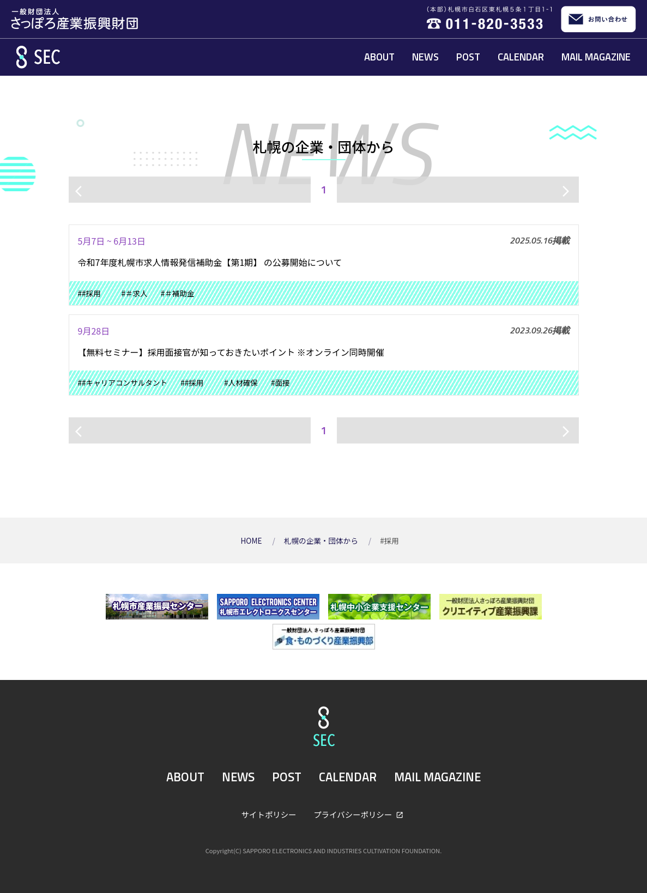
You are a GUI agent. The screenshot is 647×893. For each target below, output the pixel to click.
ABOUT (379, 56)
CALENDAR (521, 56)
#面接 (280, 382)
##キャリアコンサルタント (123, 382)
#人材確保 (241, 382)
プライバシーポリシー (353, 814)
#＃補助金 (178, 293)
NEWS (425, 56)
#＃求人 (134, 293)
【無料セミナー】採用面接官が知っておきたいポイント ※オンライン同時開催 (231, 352)
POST (468, 56)
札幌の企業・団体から (322, 540)
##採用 (93, 293)
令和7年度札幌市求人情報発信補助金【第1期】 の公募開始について (210, 262)
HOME (251, 540)
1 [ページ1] (323, 189)
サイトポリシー (269, 814)
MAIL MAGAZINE (596, 56)
